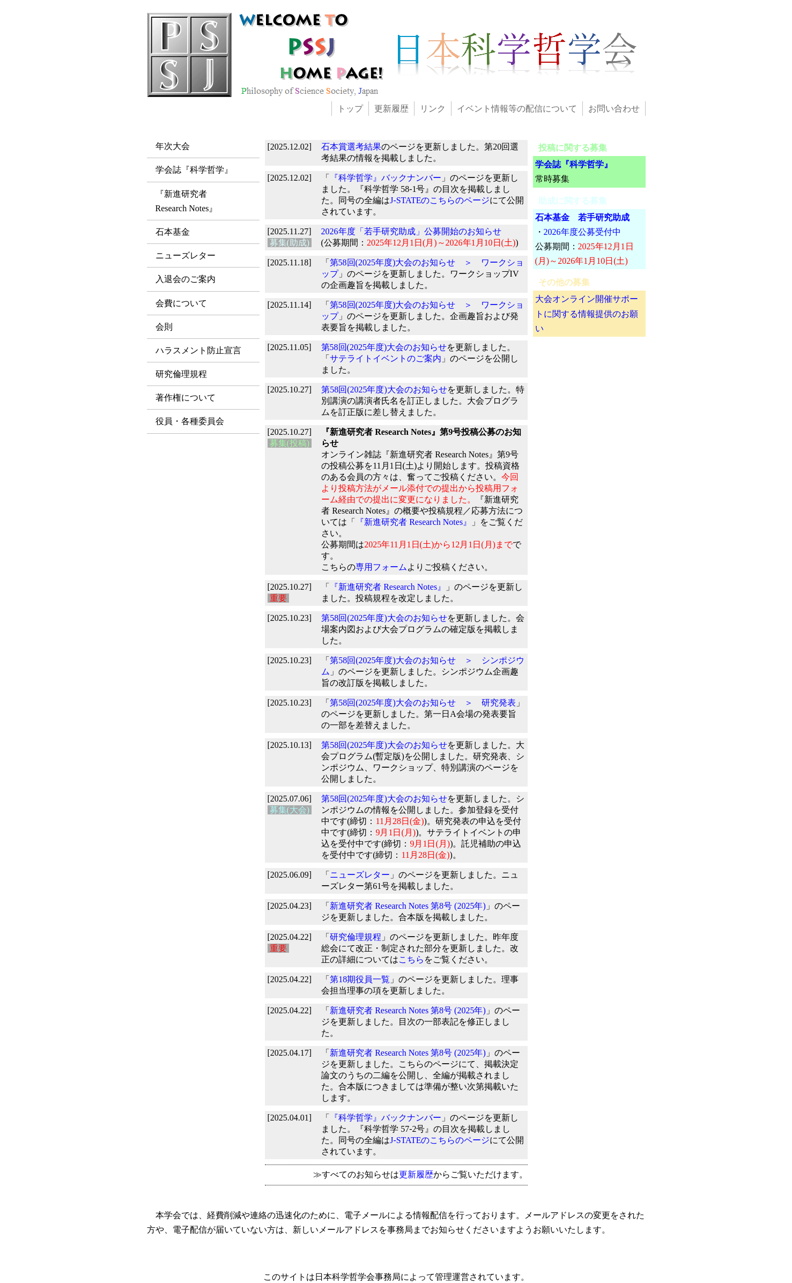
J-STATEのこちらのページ (440, 200)
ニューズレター (186, 255)
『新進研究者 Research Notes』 (413, 521)
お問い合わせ (614, 108)
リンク (433, 108)
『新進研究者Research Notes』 (187, 201)
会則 (164, 326)
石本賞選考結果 (351, 146)
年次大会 (173, 146)
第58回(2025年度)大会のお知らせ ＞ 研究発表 (423, 702)
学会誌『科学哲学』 (194, 169)
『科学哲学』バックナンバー (385, 177)
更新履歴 (391, 108)
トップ (350, 108)
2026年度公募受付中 (582, 231)
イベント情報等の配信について (517, 108)
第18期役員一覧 (360, 979)
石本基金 (173, 231)
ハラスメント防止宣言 (198, 350)
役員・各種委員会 (190, 421)
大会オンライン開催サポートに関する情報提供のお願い (586, 313)
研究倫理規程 (181, 374)
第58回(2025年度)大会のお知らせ (384, 347)
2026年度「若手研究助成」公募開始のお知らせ (411, 231)
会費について (181, 303)
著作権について (186, 397)
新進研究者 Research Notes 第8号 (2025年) (408, 905)
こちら (411, 959)
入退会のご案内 (186, 279)
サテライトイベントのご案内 (385, 358)
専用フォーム (381, 567)
